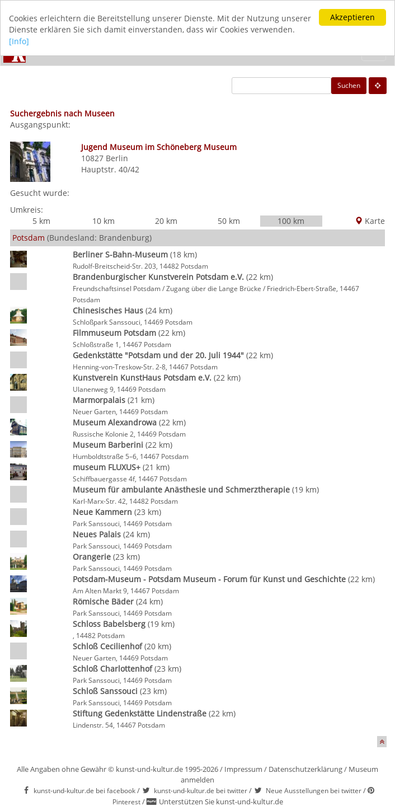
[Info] (19, 41)
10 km (103, 220)
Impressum (243, 769)
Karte (370, 220)
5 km (41, 220)
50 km (229, 220)
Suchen (348, 85)
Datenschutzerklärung (305, 769)
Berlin (117, 158)
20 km (166, 220)
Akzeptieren (352, 17)
